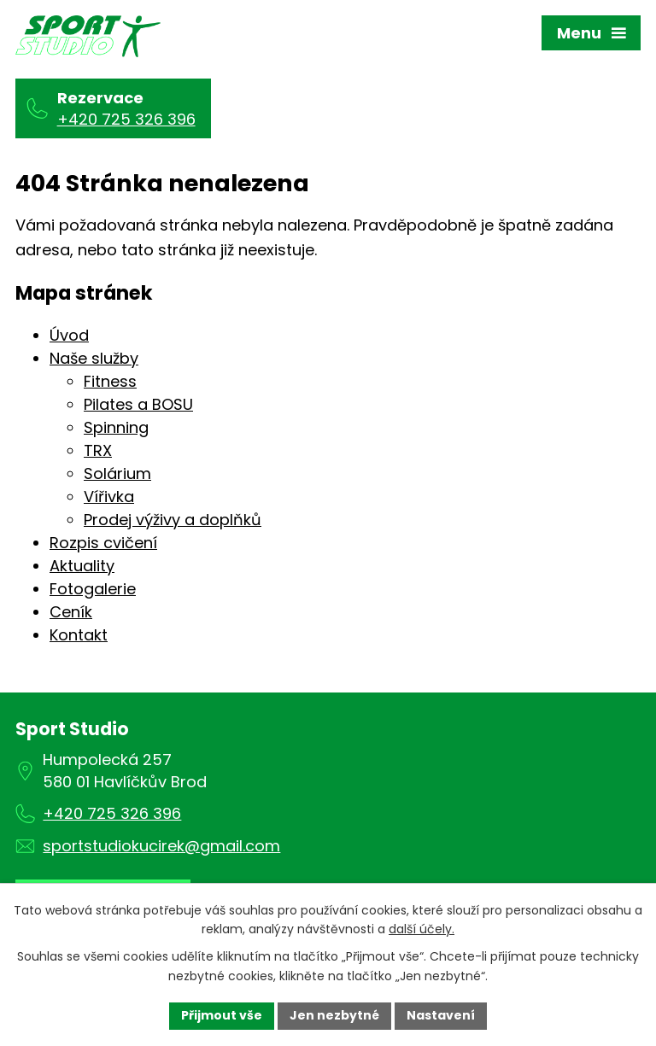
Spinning (116, 427)
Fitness (110, 381)
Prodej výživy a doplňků (172, 519)
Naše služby (94, 358)
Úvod (69, 335)
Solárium (117, 473)
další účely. (421, 929)
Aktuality (82, 565)
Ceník (71, 611)
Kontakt (79, 635)
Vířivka (109, 496)
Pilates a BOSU (138, 404)
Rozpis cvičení (103, 542)
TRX (98, 450)
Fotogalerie (93, 588)
